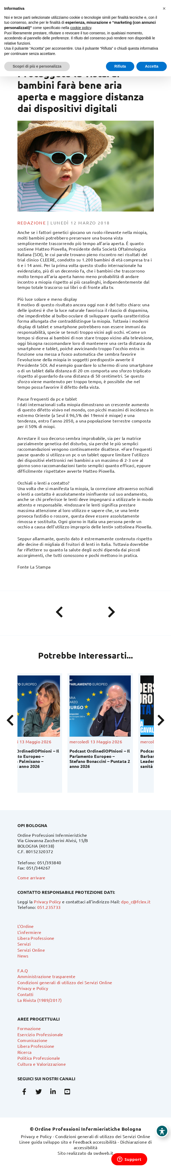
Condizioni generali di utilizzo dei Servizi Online (64, 982)
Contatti (25, 994)
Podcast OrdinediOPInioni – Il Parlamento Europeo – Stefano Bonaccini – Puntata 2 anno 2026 (120, 758)
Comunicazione (32, 1040)
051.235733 (49, 907)
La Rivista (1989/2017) (39, 1000)
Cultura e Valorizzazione (41, 1064)
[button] (164, 8)
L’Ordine (25, 926)
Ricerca (24, 1052)
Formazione (29, 1028)
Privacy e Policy (32, 988)
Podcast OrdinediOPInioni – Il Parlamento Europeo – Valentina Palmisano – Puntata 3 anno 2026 (50, 758)
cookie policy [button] (80, 28)
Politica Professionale (38, 1057)
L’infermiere (29, 932)
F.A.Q (22, 970)
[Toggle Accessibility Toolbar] (162, 1131)
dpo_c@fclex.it (135, 901)
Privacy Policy (47, 901)
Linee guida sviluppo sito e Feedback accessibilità (68, 1141)
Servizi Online (31, 949)
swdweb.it (103, 1153)
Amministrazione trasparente (46, 976)
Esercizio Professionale (40, 1034)
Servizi (24, 943)
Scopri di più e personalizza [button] (37, 66)
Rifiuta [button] (120, 66)
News (23, 955)
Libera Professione (35, 938)
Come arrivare (31, 877)
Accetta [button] (151, 66)
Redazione (31, 222)
